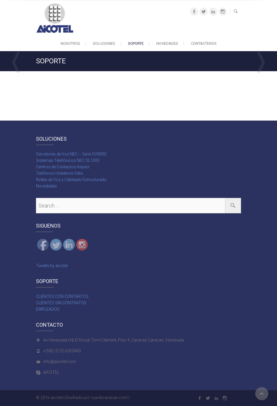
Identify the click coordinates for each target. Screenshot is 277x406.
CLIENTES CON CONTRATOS (62, 296)
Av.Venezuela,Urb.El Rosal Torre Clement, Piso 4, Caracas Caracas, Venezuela (113, 340)
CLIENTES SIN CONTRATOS (61, 303)
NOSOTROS (70, 43)
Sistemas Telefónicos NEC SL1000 (67, 160)
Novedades (46, 186)
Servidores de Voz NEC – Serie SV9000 (71, 154)
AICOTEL (51, 372)
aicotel (56, 397)
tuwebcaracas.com (110, 397)
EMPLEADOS (47, 309)
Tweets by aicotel (52, 265)
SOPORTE (136, 43)
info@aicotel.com (59, 361)
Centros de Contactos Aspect (63, 166)
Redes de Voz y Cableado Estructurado (71, 179)
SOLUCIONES (104, 43)
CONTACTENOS (204, 43)
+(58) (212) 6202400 (62, 350)
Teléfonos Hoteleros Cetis (59, 173)
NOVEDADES (167, 43)
